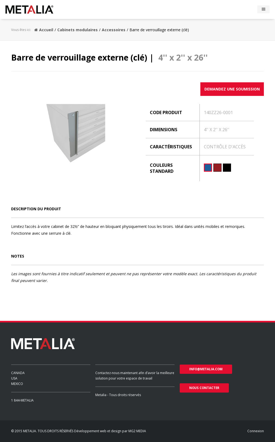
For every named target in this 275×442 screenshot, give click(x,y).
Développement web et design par (101, 431)
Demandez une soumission (232, 89)
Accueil (43, 29)
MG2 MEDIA (137, 431)
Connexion (255, 431)
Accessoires (113, 29)
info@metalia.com (206, 369)
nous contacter (204, 388)
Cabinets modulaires (77, 29)
